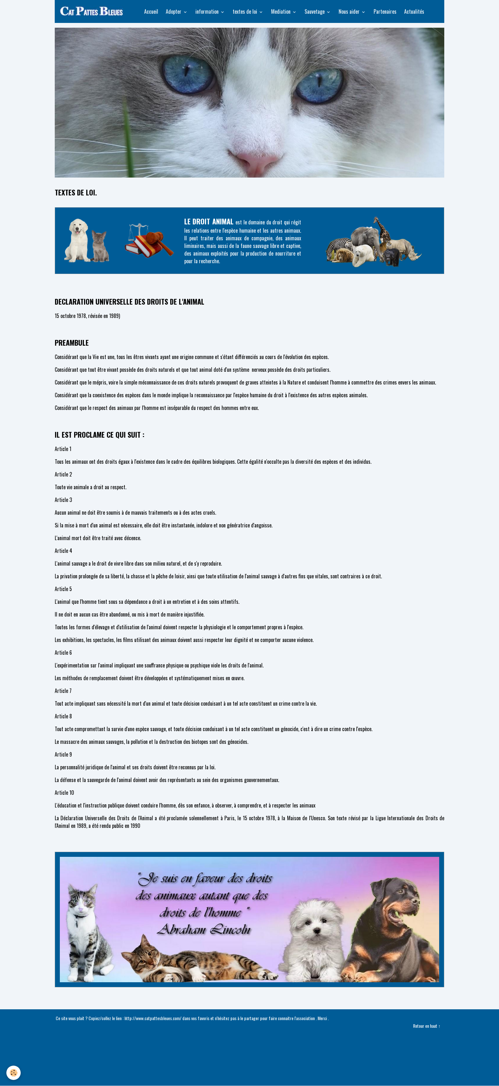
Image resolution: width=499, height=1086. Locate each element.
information (207, 11)
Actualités (414, 11)
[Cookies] (13, 1073)
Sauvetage (315, 11)
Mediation (281, 11)
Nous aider (350, 11)
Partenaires (385, 11)
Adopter (174, 11)
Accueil (151, 11)
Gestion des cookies (249, 1077)
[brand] (93, 11)
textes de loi (245, 11)
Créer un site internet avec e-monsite (249, 1049)
